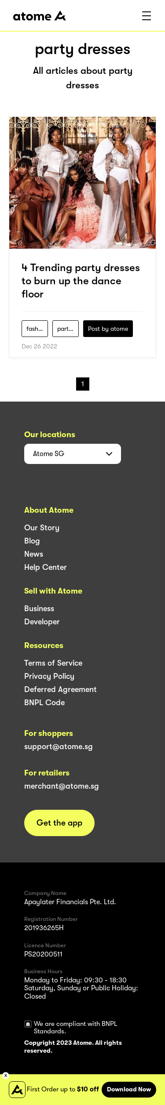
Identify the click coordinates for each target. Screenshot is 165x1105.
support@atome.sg (58, 746)
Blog (32, 540)
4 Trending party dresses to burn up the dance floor (81, 280)
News (33, 554)
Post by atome (108, 328)
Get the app (59, 823)
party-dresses (68, 328)
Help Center (45, 567)
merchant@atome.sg (61, 786)
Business (39, 608)
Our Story (41, 527)
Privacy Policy (49, 676)
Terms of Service (53, 663)
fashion (36, 328)
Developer (42, 621)
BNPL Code (44, 702)
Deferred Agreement (60, 689)
